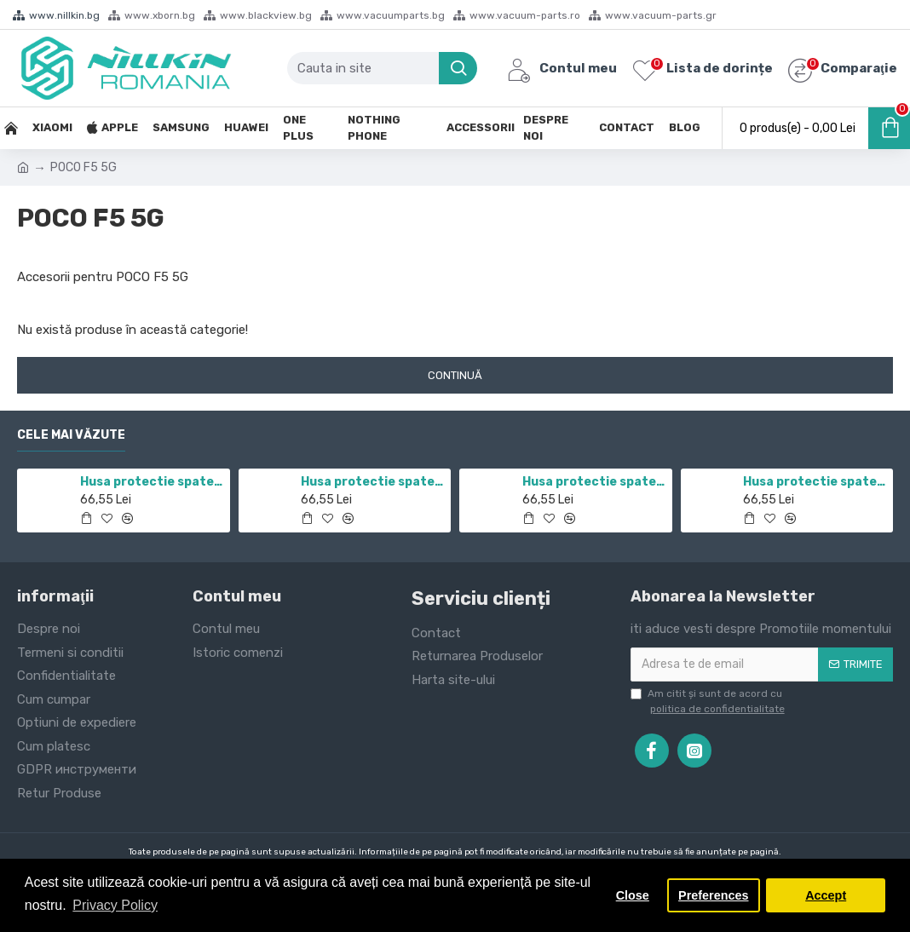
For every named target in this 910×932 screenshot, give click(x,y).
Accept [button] (825, 895)
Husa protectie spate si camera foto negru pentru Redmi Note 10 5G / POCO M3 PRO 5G (594, 482)
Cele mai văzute (71, 435)
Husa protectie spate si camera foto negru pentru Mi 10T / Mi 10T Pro (373, 482)
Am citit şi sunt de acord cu (709, 701)
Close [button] (632, 895)
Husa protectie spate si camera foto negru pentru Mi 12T (815, 482)
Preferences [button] (713, 895)
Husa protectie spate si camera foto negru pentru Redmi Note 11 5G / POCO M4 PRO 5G (152, 482)
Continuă (455, 375)
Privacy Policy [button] (115, 905)
